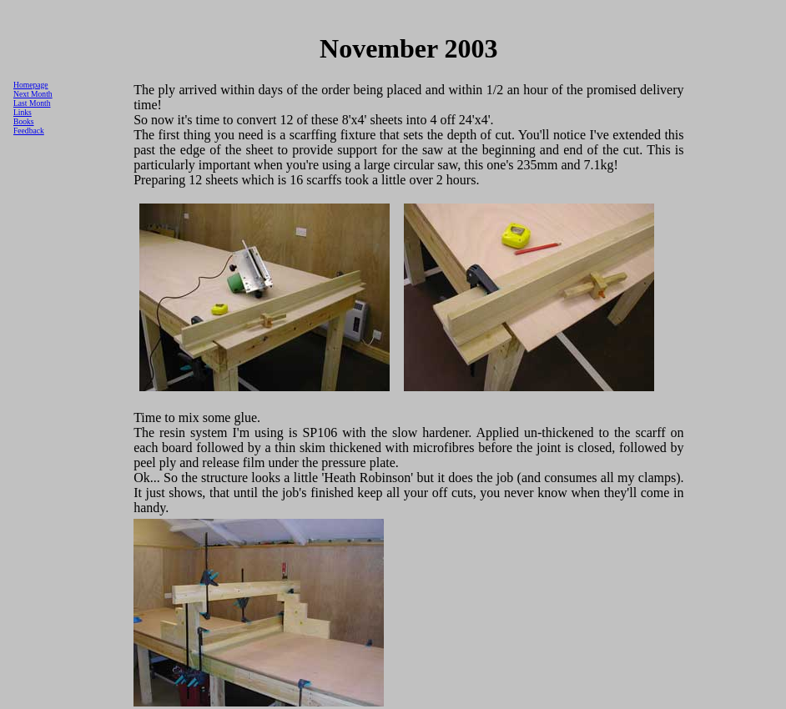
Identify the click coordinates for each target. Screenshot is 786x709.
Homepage (30, 84)
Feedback (28, 130)
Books (23, 121)
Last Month (32, 103)
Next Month (33, 93)
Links (22, 112)
